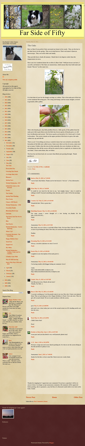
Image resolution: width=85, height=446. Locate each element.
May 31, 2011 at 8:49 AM (49, 211)
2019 (6, 117)
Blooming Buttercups (12, 211)
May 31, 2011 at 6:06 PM (41, 306)
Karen (33, 251)
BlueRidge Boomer (36, 211)
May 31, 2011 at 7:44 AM (42, 188)
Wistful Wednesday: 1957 (13, 183)
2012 (6, 137)
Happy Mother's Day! (15, 299)
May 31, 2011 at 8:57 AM (45, 225)
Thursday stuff (13, 327)
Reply (32, 183)
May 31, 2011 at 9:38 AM (42, 251)
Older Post (78, 397)
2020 (6, 114)
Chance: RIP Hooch (11, 202)
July (7, 157)
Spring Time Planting (12, 196)
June (7, 160)
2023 (6, 105)
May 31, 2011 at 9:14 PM (42, 318)
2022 (6, 108)
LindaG (33, 279)
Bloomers (8, 177)
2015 (6, 129)
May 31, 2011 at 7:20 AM (43, 178)
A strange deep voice (12, 174)
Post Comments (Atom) (40, 401)
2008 (6, 286)
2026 (6, 97)
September (9, 151)
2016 (6, 126)
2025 (6, 100)
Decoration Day (10, 168)
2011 (6, 140)
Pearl (32, 318)
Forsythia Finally (11, 208)
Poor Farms (9, 199)
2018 (6, 120)
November (9, 146)
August (8, 154)
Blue (7, 221)
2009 (6, 283)
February (9, 273)
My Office (9, 247)
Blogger (51, 443)
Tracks (8, 190)
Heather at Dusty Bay (37, 332)
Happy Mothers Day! (12, 239)
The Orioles (9, 193)
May (7, 163)
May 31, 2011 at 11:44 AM (46, 291)
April (8, 267)
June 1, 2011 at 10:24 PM (42, 342)
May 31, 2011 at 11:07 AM (43, 279)
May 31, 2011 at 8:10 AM (46, 200)
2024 (6, 102)
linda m (33, 178)
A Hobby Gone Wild (12, 256)
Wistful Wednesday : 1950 (13, 205)
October (8, 148)
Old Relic (8, 213)
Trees (33, 169)
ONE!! (11, 354)
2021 (6, 111)
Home (54, 397)
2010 (6, 280)
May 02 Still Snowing (12, 259)
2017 (6, 123)
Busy (10, 340)
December (9, 143)
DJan (32, 188)
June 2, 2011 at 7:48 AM (45, 354)
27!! (10, 313)
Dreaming (34, 241)
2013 (6, 134)
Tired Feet (9, 242)
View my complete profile (10, 79)
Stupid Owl (9, 244)
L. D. (32, 342)
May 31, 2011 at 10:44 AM (45, 261)
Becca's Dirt (34, 291)
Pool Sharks (9, 224)
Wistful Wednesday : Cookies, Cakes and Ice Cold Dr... (13, 252)
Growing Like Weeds (12, 171)
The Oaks (9, 165)
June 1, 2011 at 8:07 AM (51, 332)
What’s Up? (9, 231)
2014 (6, 132)
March (8, 270)
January (8, 276)
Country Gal (35, 200)
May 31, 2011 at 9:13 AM (44, 241)
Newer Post (30, 397)
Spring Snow (9, 180)
